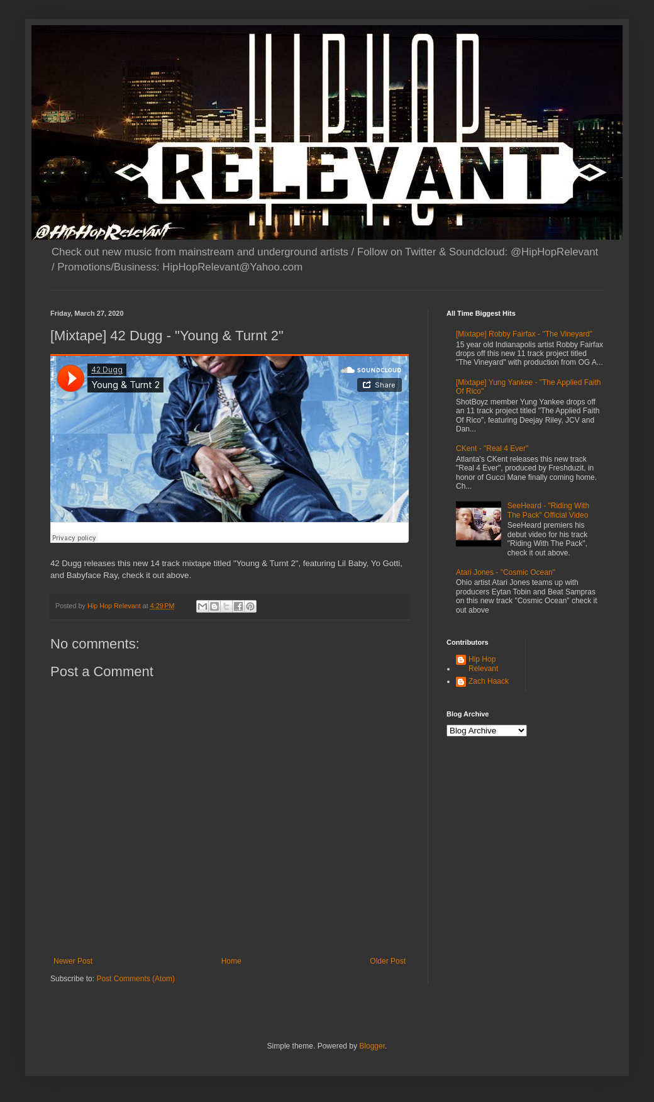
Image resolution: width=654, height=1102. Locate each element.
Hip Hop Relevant (483, 663)
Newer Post (72, 961)
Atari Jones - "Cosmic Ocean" (505, 572)
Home (231, 961)
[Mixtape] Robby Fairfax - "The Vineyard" (524, 334)
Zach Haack (488, 681)
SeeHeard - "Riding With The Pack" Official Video (548, 510)
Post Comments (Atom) (135, 978)
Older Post (388, 961)
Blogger (372, 1046)
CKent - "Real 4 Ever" (492, 448)
